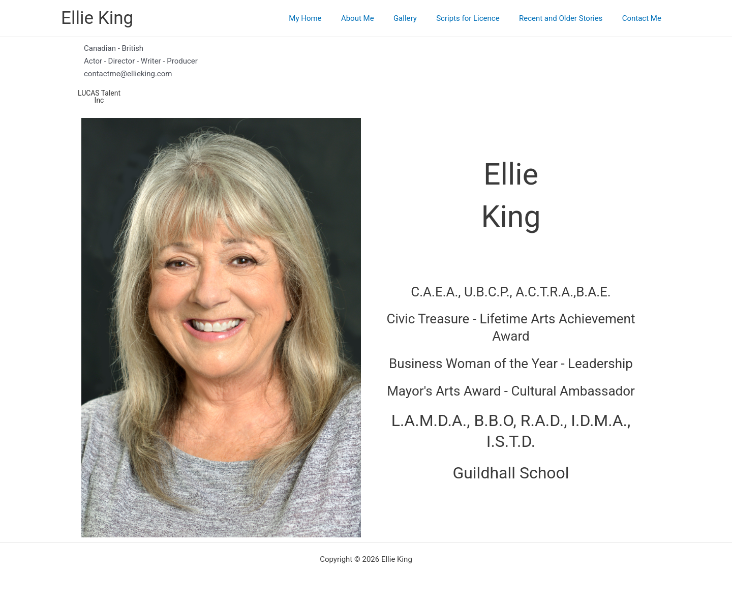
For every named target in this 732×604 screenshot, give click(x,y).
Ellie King (97, 18)
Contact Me (643, 18)
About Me (376, 18)
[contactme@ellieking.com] (366, 74)
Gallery (420, 18)
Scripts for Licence (478, 18)
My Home (328, 18)
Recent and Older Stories (566, 18)
